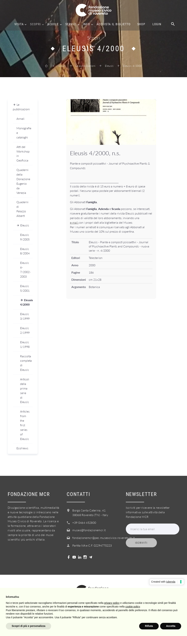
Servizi (71, 24)
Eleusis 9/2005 (25, 237)
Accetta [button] (170, 625)
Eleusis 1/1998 (25, 344)
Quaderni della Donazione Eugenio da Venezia (23, 181)
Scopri (35, 24)
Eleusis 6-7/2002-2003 (25, 269)
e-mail (74, 222)
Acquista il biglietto (114, 24)
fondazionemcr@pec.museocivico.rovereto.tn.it (103, 537)
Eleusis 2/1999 (25, 330)
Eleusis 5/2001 (25, 288)
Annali (20, 118)
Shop (141, 24)
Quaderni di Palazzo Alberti (22, 208)
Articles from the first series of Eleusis (25, 425)
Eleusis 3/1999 (25, 316)
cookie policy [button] (132, 606)
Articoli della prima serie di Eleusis (24, 390)
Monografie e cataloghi (23, 132)
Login (156, 24)
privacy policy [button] (112, 602)
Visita (19, 24)
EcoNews (22, 448)
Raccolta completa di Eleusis (26, 363)
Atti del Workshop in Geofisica (23, 153)
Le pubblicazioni (85, 65)
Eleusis (109, 65)
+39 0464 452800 (84, 522)
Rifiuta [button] (149, 625)
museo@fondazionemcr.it (89, 530)
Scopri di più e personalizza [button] (28, 625)
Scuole (53, 24)
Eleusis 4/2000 (26, 302)
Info (86, 24)
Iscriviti (141, 542)
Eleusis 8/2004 (25, 251)
